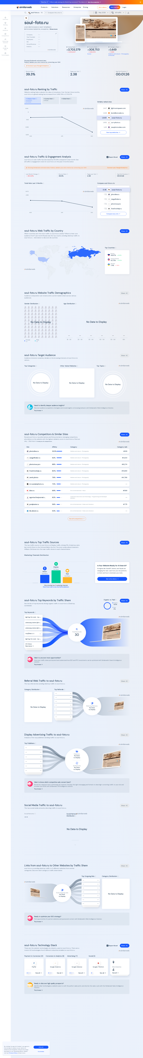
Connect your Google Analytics (117, 167)
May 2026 (102, 13)
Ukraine (113, 263)
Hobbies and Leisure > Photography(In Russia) (118, 54)
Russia (89, 54)
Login (124, 7)
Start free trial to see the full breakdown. (56, 587)
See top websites (113, 132)
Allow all (41, 1047)
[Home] (24, 7)
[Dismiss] (140, 2)
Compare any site (113, 214)
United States (115, 258)
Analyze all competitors (44, 441)
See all (38, 973)
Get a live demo (112, 579)
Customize (41, 1051)
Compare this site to (53, 13)
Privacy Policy (13, 1053)
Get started (115, 7)
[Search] (77, 12)
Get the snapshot (94, 2)
